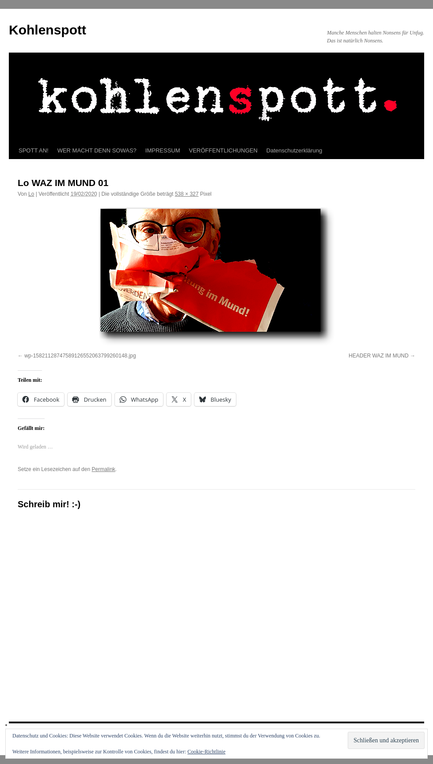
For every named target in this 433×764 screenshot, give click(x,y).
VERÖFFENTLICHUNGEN (223, 150)
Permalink (103, 469)
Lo (31, 194)
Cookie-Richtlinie (206, 752)
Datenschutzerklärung (294, 150)
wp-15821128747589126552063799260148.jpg (80, 356)
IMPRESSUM (162, 150)
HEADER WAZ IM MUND (379, 356)
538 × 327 (187, 194)
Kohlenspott (47, 30)
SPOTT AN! (34, 150)
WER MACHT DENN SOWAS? (97, 150)
